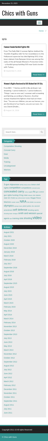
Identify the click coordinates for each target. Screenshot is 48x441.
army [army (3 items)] (22, 185)
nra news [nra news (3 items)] (30, 202)
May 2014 (8, 311)
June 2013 (8, 342)
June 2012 (8, 374)
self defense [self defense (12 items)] (20, 209)
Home (41, 31)
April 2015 (8, 299)
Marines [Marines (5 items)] (7, 202)
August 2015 (9, 287)
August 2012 (9, 366)
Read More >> (39, 75)
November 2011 (10, 393)
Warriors (7, 170)
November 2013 (10, 326)
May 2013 (8, 346)
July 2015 (8, 291)
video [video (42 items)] (37, 218)
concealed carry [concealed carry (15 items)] (14, 191)
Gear (6, 154)
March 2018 (8, 256)
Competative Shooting (13, 146)
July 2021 (8, 236)
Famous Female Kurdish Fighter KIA (16, 46)
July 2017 (8, 264)
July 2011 (8, 409)
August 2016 (9, 271)
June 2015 (8, 295)
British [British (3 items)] (33, 185)
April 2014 (8, 315)
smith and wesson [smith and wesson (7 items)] (27, 213)
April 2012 (8, 377)
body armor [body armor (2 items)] (27, 184)
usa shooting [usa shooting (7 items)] (25, 218)
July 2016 (8, 275)
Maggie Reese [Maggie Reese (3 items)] (35, 198)
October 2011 (9, 397)
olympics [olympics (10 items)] (9, 205)
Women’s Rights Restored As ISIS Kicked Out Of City (23, 83)
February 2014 (9, 323)
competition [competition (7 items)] (15, 187)
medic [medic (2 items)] (17, 202)
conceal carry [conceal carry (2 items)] (36, 188)
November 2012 (10, 354)
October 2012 (9, 358)
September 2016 (10, 268)
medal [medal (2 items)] (13, 202)
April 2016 (8, 279)
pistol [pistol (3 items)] (24, 206)
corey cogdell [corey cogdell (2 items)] (29, 192)
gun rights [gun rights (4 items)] (8, 195)
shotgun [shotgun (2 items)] (15, 213)
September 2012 (10, 362)
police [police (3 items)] (29, 206)
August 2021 (9, 232)
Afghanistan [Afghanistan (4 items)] (14, 185)
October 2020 (9, 240)
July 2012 (8, 370)
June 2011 (8, 413)
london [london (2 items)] (28, 198)
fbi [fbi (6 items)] (34, 192)
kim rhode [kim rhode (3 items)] (11, 198)
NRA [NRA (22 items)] (23, 201)
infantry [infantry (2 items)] (30, 195)
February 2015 (9, 307)
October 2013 (9, 330)
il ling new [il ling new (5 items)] (23, 195)
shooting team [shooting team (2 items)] (8, 213)
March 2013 (8, 350)
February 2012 (9, 385)
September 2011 (10, 401)
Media (6, 158)
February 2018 (9, 260)
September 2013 (10, 334)
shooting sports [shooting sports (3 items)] (33, 210)
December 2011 (10, 389)
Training (7, 162)
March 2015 (8, 303)
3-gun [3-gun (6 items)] (6, 184)
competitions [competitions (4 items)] (26, 188)
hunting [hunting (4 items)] (15, 195)
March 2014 (8, 319)
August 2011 (9, 405)
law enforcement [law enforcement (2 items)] (20, 198)
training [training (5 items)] (15, 218)
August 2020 (9, 244)
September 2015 (10, 283)
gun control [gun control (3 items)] (40, 192)
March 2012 (8, 381)
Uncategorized (9, 166)
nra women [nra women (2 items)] (37, 202)
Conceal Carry (9, 150)
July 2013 (8, 338)
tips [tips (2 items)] (11, 218)
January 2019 (9, 252)
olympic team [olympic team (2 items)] (18, 206)
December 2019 (10, 248)
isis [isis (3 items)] (34, 195)
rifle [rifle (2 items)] (33, 206)
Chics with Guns (20, 12)
